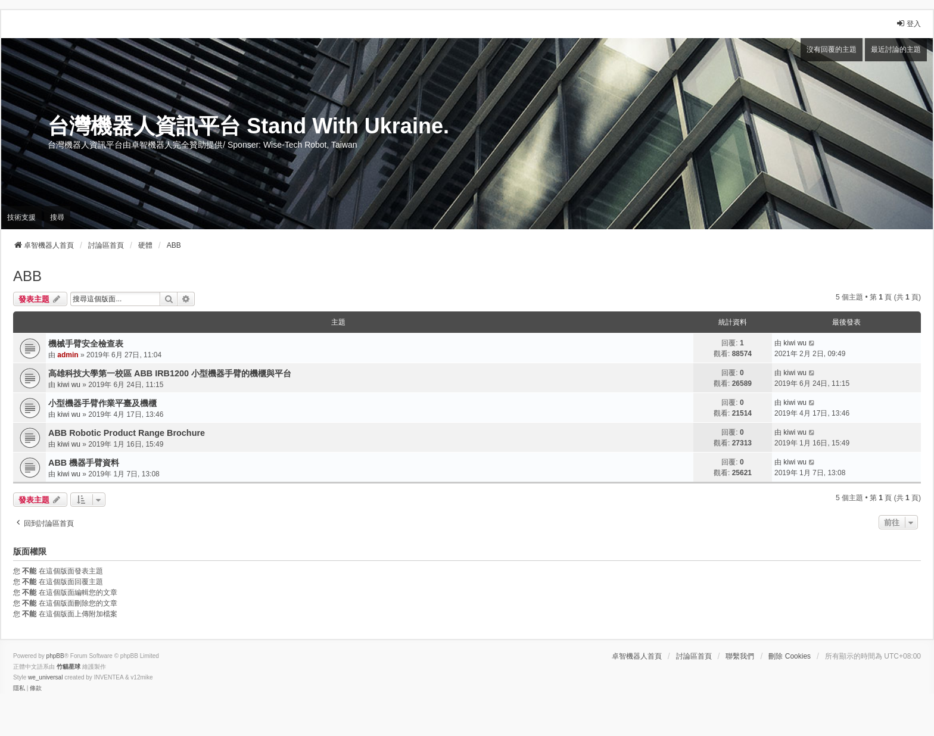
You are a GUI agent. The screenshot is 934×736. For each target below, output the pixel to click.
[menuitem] (19, 688)
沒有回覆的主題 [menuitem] (832, 49)
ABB (27, 276)
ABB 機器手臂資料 (83, 462)
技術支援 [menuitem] (21, 217)
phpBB (55, 656)
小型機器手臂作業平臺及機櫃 (102, 403)
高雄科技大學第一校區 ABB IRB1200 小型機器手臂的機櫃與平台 (169, 373)
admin (67, 355)
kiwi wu (795, 343)
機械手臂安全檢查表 (85, 343)
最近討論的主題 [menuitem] (896, 49)
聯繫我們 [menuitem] (740, 656)
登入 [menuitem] (908, 23)
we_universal (45, 677)
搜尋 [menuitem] (57, 217)
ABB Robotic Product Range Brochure (126, 433)
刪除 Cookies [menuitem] (789, 656)
